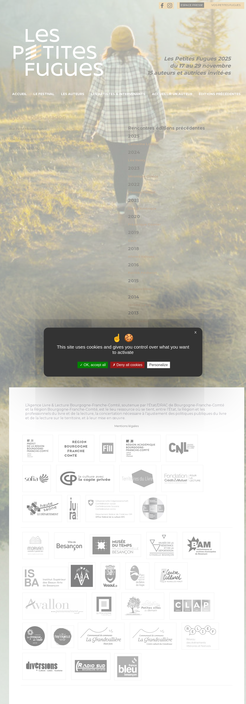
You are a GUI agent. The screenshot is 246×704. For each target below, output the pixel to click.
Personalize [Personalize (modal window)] (158, 365)
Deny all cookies (127, 365)
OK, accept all (93, 365)
